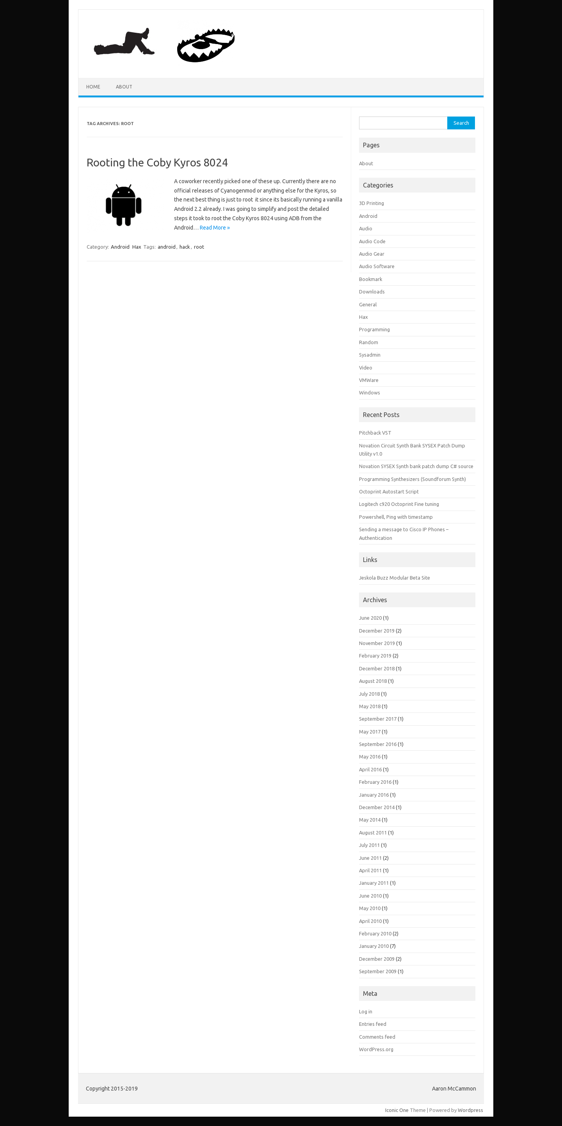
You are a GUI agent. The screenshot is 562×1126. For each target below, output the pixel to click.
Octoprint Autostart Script (389, 491)
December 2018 (377, 668)
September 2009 (378, 971)
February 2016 (375, 782)
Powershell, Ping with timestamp (396, 517)
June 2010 (370, 895)
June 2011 (370, 858)
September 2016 (378, 744)
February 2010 (375, 933)
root (199, 246)
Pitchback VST (375, 432)
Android (120, 246)
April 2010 (370, 921)
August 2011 (373, 832)
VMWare (369, 380)
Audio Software (377, 266)
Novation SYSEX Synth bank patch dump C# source (416, 466)
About (124, 86)
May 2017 (370, 731)
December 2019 (377, 630)
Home (93, 86)
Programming (374, 329)
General (368, 304)
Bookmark (370, 279)
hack (185, 246)
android (167, 246)
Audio (365, 228)
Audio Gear (371, 253)
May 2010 (370, 908)
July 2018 (369, 693)
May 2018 (370, 706)
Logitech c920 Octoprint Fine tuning (399, 504)
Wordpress (470, 1110)
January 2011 (374, 883)
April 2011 (370, 870)
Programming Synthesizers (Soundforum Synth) (412, 479)
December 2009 (377, 959)
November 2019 (377, 643)
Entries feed (372, 1024)
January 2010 (374, 946)
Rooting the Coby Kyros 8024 (157, 162)
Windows (369, 392)
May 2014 (370, 819)
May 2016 (370, 756)
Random (368, 342)
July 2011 (369, 845)
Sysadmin (370, 354)
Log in (365, 1011)
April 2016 (370, 769)
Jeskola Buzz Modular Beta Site (394, 577)
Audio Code (372, 241)
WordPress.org (376, 1049)
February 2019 (375, 655)
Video (365, 367)
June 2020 (370, 617)
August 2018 (373, 681)
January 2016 (374, 794)
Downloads (372, 291)
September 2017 (378, 718)
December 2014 (377, 807)
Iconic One (397, 1110)
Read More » (215, 227)
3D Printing (371, 203)
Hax (136, 246)
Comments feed (377, 1036)
